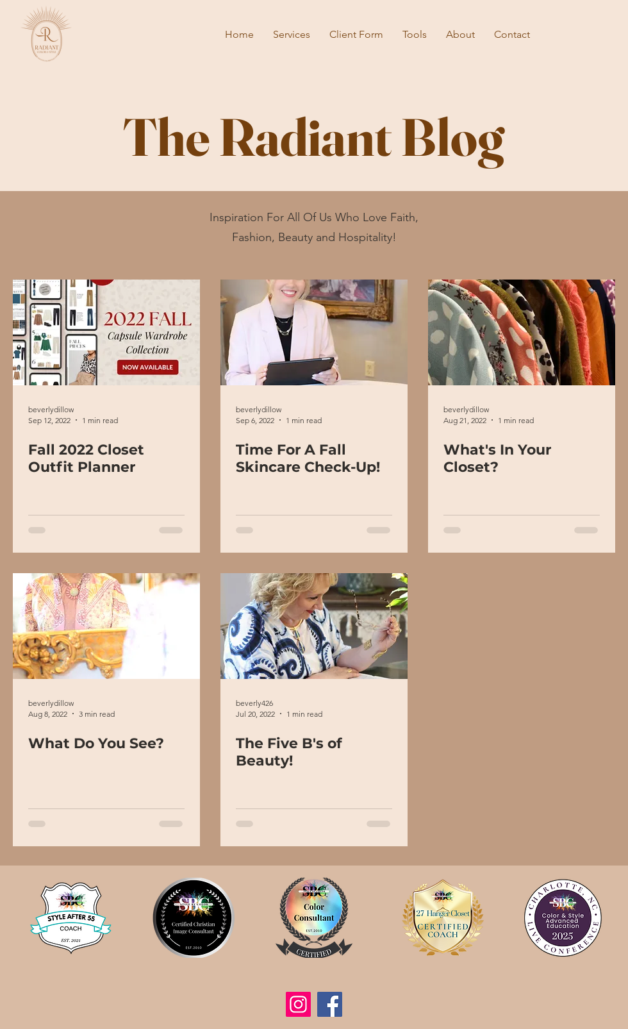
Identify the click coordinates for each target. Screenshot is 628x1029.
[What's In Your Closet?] (521, 332)
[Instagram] (298, 1004)
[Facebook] (329, 1004)
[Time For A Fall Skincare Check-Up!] (314, 332)
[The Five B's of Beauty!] (314, 626)
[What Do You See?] (106, 626)
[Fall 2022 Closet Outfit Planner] (106, 332)
